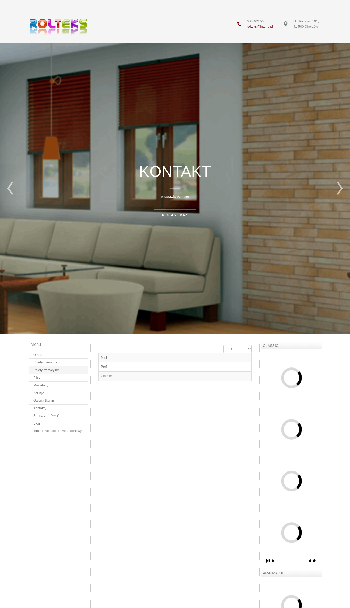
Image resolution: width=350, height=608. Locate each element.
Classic (106, 376)
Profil (105, 367)
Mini (104, 357)
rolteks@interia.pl (260, 26)
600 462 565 (175, 215)
